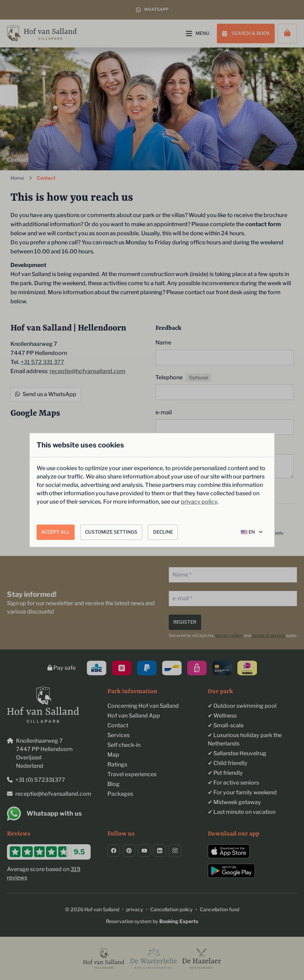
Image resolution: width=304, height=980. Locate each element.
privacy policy (199, 501)
